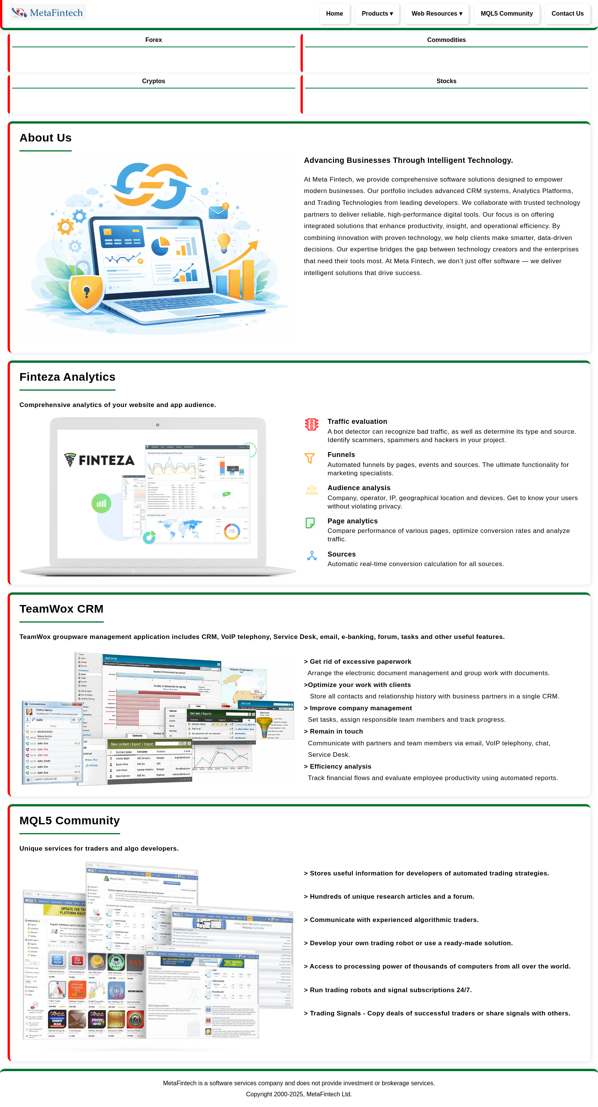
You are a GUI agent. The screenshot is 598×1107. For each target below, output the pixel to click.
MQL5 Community (507, 13)
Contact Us (568, 13)
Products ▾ (377, 13)
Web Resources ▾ (437, 13)
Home (334, 13)
